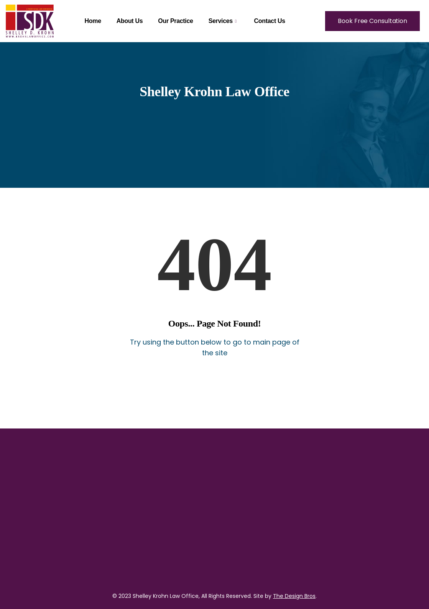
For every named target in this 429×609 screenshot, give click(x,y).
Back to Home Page (214, 380)
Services (223, 21)
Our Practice (175, 21)
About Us (130, 21)
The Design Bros (294, 596)
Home (93, 21)
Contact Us (269, 21)
